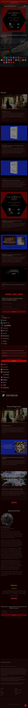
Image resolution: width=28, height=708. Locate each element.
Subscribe (14, 360)
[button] (25, 346)
